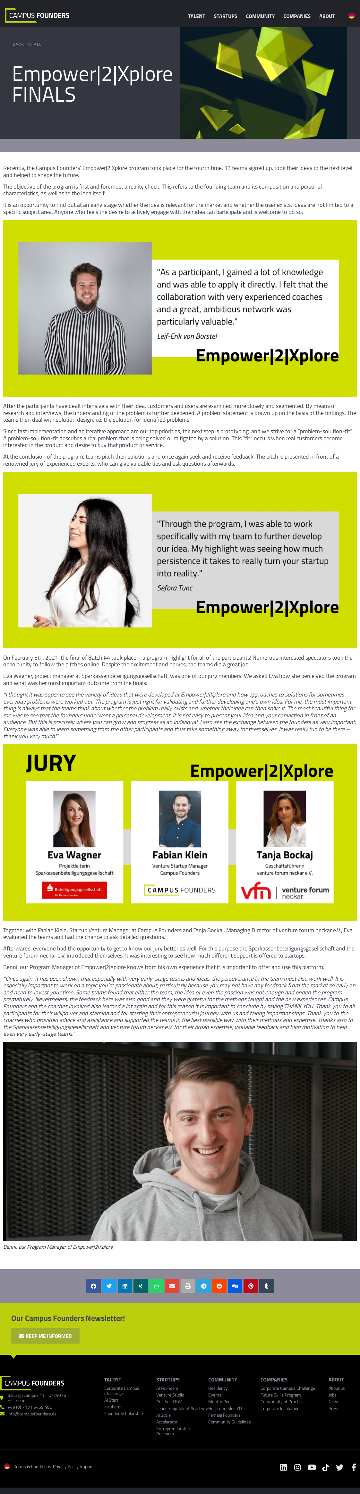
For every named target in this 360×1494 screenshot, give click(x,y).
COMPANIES (274, 1379)
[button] (93, 1286)
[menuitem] (351, 15)
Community (262, 16)
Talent (198, 16)
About (328, 16)
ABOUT (336, 1379)
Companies (299, 16)
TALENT (112, 1379)
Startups (227, 16)
